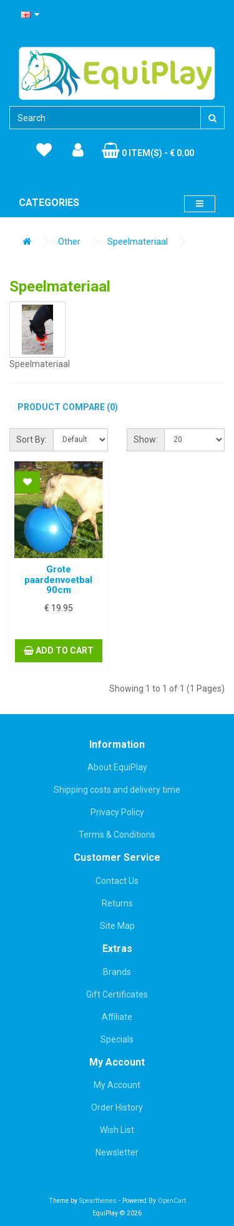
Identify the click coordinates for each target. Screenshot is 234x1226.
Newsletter (117, 1152)
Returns (117, 903)
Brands (117, 972)
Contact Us (117, 881)
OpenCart (172, 1201)
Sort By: (31, 439)
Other (69, 242)
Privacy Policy (117, 812)
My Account (117, 1085)
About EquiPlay (117, 767)
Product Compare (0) (67, 407)
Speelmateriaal (137, 242)
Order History (117, 1107)
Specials (117, 1039)
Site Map (117, 926)
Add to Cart (59, 650)
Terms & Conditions (117, 835)
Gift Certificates (117, 994)
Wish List (117, 1130)
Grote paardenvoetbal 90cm (58, 580)
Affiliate (117, 1017)
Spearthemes (98, 1201)
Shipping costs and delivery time (117, 790)
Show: (146, 439)
